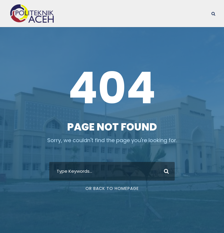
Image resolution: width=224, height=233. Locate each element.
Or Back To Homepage (112, 188)
